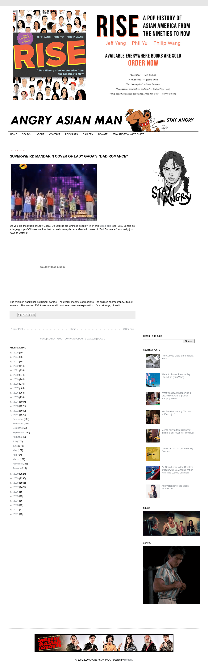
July (15, 441)
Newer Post (17, 329)
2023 (16, 361)
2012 (16, 410)
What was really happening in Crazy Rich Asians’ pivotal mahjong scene (177, 396)
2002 (16, 509)
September (18, 432)
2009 (16, 478)
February (17, 463)
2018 (16, 383)
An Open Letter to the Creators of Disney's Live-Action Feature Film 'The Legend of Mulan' (177, 470)
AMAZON (91, 339)
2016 (16, 392)
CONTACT (54, 134)
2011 (16, 415)
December (18, 419)
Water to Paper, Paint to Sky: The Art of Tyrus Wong (176, 375)
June (15, 446)
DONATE (103, 134)
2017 (16, 388)
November (18, 423)
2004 (16, 500)
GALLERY (88, 134)
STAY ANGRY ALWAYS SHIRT (128, 134)
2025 (16, 352)
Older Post (128, 329)
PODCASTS (71, 134)
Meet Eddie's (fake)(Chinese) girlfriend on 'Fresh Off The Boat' (178, 431)
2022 (16, 366)
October (17, 428)
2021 (16, 370)
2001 (16, 514)
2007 (16, 487)
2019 (16, 379)
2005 (16, 496)
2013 (16, 406)
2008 (16, 482)
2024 (16, 357)
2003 (16, 505)
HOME (13, 134)
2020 (16, 375)
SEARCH (26, 134)
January (17, 468)
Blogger (128, 659)
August (16, 437)
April (15, 455)
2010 (16, 474)
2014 (16, 401)
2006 (16, 491)
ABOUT (40, 134)
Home (73, 329)
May (15, 450)
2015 (16, 397)
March (16, 459)
